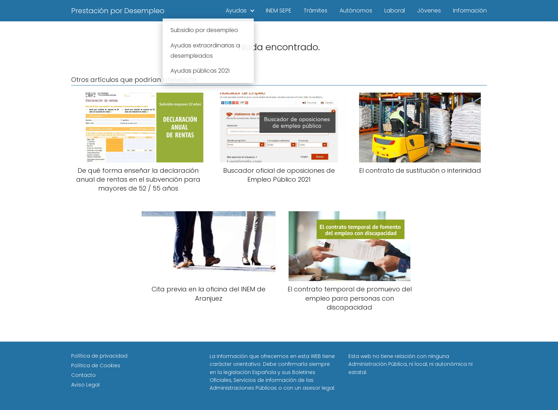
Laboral (394, 10)
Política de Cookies (95, 365)
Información (470, 10)
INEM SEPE (278, 10)
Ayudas (236, 10)
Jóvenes (429, 10)
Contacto (83, 375)
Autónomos (355, 10)
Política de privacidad (99, 355)
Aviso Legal (85, 384)
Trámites (315, 10)
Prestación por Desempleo (117, 11)
